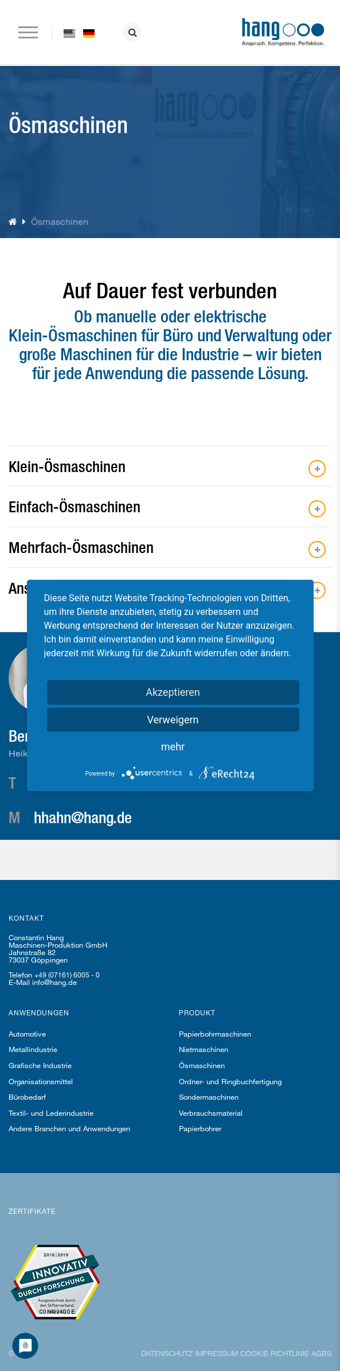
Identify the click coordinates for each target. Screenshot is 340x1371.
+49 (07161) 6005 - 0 (67, 974)
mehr (173, 747)
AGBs (321, 1353)
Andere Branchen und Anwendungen (69, 1128)
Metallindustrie (33, 1049)
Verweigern (172, 720)
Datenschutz (167, 1353)
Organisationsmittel (41, 1081)
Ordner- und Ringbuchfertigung (230, 1081)
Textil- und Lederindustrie (51, 1112)
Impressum (216, 1353)
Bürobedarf (27, 1096)
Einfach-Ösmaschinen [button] (74, 506)
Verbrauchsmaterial (211, 1112)
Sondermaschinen (209, 1096)
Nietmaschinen (203, 1049)
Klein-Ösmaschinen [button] (67, 466)
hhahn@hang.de (83, 817)
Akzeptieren (173, 692)
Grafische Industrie (40, 1065)
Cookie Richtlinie (274, 1353)
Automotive (27, 1033)
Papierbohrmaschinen (215, 1033)
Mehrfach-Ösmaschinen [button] (81, 547)
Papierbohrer (200, 1128)
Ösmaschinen (202, 1065)
